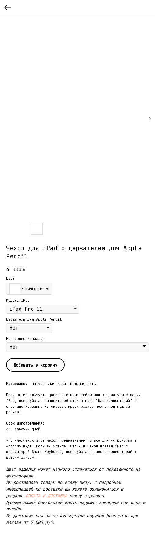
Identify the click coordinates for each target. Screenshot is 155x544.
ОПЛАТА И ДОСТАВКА (46, 495)
